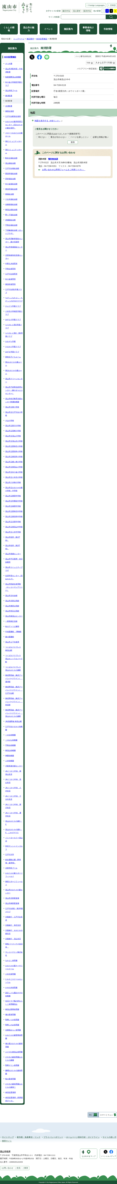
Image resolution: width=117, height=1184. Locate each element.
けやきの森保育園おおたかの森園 (14, 1058)
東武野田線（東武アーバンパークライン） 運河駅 (14, 678)
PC (90, 1115)
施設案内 (68, 29)
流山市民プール (11, 91)
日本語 (113, 5)
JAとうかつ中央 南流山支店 (13, 772)
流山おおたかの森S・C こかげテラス (13, 831)
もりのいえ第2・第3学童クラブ (14, 334)
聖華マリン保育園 (12, 1065)
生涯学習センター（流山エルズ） (14, 577)
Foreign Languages (96, 5)
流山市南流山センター (14, 616)
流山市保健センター (13, 554)
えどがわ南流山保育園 (14, 1052)
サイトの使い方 (109, 1137)
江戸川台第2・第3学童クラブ (14, 910)
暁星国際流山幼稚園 (13, 77)
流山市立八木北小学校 (14, 477)
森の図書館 (9, 637)
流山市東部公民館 (12, 606)
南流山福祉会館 (11, 210)
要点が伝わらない (58, 137)
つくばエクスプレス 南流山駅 (13, 648)
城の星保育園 (10, 1014)
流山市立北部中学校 (13, 522)
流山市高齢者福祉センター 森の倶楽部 (14, 240)
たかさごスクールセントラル (14, 980)
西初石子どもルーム (13, 357)
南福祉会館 (9, 194)
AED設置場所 (10, 1092)
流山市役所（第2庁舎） (12, 547)
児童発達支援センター (14, 766)
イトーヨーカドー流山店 (14, 839)
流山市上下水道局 (12, 642)
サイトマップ (8, 1137)
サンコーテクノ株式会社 (14, 953)
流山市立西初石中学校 (14, 511)
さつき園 (8, 64)
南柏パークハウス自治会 (14, 945)
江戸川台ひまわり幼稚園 (14, 728)
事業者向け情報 (88, 29)
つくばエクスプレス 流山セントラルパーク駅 (14, 658)
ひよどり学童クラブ (13, 306)
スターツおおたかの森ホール (14, 134)
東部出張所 (9, 111)
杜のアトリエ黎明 (12, 626)
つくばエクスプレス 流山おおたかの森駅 (13, 668)
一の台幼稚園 (10, 735)
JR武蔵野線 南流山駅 (13, 721)
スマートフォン (106, 1115)
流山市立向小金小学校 (14, 472)
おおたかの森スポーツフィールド (14, 874)
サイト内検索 (54, 17)
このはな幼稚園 (11, 740)
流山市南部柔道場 (12, 903)
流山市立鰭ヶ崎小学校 (14, 462)
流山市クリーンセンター (14, 380)
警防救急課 (53, 159)
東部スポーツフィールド (14, 883)
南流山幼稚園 (10, 750)
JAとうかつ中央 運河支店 (13, 814)
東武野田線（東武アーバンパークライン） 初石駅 (14, 701)
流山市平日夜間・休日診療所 (14, 560)
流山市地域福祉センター (14, 248)
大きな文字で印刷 (103, 63)
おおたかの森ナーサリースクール (14, 967)
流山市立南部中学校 (13, 506)
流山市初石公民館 (12, 611)
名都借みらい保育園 (13, 1030)
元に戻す (76, 11)
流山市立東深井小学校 (14, 457)
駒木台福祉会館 (11, 158)
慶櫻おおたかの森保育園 (14, 1072)
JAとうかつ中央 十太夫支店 (13, 797)
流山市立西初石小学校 (14, 446)
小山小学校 (9, 421)
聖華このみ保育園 (12, 1025)
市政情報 (108, 29)
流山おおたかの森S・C (13, 822)
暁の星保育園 (10, 1079)
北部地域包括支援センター (14, 256)
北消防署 (8, 106)
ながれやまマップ (89, 1156)
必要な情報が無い (101, 137)
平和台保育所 (10, 269)
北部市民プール (11, 868)
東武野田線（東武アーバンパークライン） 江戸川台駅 (14, 690)
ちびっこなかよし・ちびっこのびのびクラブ (14, 299)
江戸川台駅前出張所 (13, 116)
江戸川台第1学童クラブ (13, 291)
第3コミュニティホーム (13, 151)
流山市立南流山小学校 (14, 467)
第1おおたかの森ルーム (13, 363)
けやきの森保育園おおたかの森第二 (14, 1085)
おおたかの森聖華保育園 (14, 1036)
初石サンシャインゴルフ (14, 847)
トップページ (18, 39)
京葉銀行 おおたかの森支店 (14, 932)
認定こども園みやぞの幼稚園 (14, 994)
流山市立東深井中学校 (14, 516)
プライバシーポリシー (53, 1137)
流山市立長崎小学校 (13, 431)
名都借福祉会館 (11, 204)
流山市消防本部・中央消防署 (14, 70)
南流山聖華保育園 (12, 1009)
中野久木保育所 (11, 264)
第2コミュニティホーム (13, 143)
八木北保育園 (10, 974)
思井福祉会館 (10, 179)
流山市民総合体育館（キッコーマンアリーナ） (14, 587)
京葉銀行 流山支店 (13, 939)
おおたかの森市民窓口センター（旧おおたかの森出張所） (14, 125)
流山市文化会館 (11, 596)
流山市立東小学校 (12, 407)
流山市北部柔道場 (12, 898)
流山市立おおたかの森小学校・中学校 (14, 489)
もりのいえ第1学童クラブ (13, 326)
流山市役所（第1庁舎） (12, 538)
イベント (48, 29)
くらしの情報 (8, 29)
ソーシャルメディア (108, 1156)
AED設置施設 (41, 39)
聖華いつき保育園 (12, 1020)
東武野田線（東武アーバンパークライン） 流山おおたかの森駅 (14, 713)
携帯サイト (7, 1141)
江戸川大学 (9, 854)
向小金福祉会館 (11, 184)
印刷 (88, 63)
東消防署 (8, 96)
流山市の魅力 (28, 29)
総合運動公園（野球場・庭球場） (13, 861)
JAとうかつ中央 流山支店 (13, 781)
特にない (42, 137)
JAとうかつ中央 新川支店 (13, 806)
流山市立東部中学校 (13, 496)
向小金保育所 (10, 279)
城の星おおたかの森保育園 (14, 1045)
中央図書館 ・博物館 (13, 632)
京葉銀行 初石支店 (13, 925)
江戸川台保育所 (11, 274)
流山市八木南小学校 (13, 482)
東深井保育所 (10, 284)
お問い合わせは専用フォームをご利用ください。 (63, 170)
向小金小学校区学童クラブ (14, 83)
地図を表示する (48, 121)
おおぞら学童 (10, 341)
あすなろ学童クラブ (13, 320)
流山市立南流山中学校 (14, 527)
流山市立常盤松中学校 (14, 501)
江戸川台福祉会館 (12, 168)
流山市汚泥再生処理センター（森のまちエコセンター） (14, 390)
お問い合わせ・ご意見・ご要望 (15, 1168)
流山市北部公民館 (12, 601)
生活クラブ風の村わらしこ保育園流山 (14, 1002)
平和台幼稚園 (10, 745)
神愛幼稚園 (9, 756)
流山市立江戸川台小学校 (14, 413)
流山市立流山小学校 (13, 436)
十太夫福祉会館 (11, 199)
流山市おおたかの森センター (14, 891)
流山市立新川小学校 (13, 426)
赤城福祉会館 (10, 220)
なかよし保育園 (11, 960)
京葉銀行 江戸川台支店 (14, 918)
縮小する (65, 11)
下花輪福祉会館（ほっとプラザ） (14, 231)
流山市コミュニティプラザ (14, 568)
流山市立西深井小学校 (14, 451)
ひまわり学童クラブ (13, 347)
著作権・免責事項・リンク (28, 1137)
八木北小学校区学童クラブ (14, 312)
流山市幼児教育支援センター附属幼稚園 (14, 400)
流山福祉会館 (10, 163)
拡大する (86, 11)
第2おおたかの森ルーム (13, 372)
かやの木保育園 (11, 988)
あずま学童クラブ (12, 352)
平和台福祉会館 (11, 225)
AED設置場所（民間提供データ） (14, 1099)
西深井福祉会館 (11, 174)
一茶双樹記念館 (11, 621)
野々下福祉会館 (11, 215)
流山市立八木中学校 (13, 532)
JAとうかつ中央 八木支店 (13, 789)
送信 (73, 142)
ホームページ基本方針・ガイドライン (83, 1137)
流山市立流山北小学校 (14, 441)
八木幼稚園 (9, 761)
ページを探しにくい (80, 137)
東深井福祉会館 (11, 189)
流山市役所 (5, 1151)
